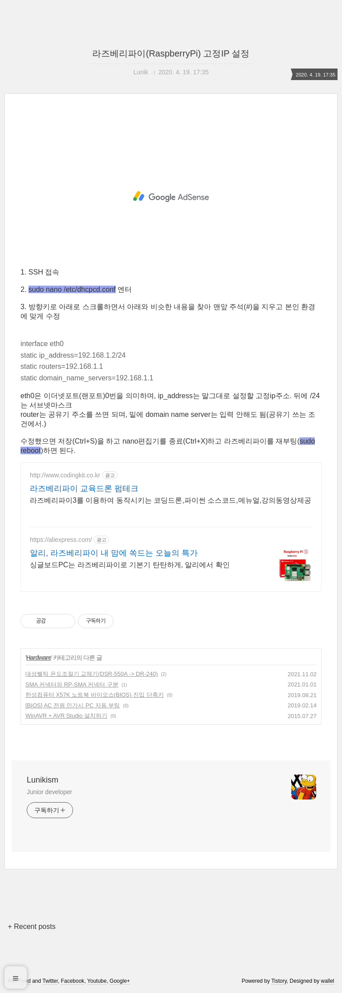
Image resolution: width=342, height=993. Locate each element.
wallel (327, 981)
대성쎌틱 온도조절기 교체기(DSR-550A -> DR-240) (91, 673)
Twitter (50, 981)
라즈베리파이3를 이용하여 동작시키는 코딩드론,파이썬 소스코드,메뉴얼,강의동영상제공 (170, 500)
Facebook (73, 981)
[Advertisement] (171, 196)
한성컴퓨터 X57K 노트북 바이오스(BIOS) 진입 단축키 (94, 694)
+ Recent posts (31, 926)
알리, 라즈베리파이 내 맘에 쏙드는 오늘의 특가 (114, 553)
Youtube (97, 981)
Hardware (38, 657)
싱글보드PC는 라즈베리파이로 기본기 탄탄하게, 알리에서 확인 (130, 565)
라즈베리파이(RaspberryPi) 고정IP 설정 (170, 53)
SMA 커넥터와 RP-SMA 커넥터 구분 (71, 684)
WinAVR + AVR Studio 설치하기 (66, 715)
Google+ (120, 981)
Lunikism (42, 779)
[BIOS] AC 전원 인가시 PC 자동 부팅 (72, 705)
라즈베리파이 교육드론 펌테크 (84, 488)
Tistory (279, 981)
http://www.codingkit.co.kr (65, 475)
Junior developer (49, 791)
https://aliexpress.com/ (61, 539)
